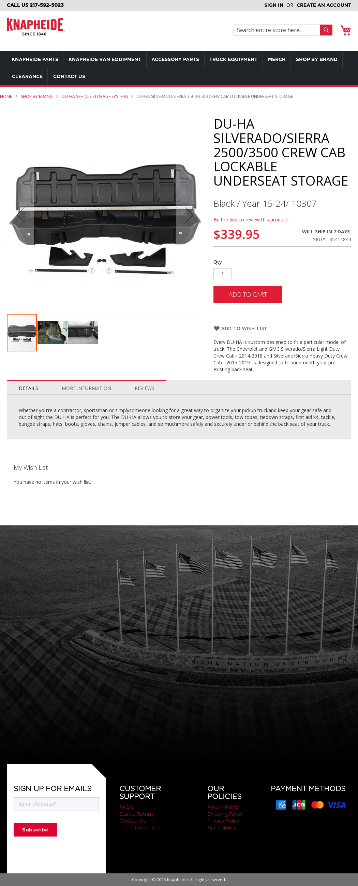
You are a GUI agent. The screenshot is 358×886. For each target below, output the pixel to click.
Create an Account (324, 5)
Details (28, 388)
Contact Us (132, 821)
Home (6, 96)
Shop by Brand (37, 96)
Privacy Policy (223, 821)
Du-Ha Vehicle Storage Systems (95, 96)
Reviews (144, 388)
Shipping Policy (225, 814)
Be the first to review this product (250, 219)
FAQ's (126, 807)
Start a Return (136, 814)
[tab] (28, 386)
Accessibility (221, 827)
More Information (86, 388)
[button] (53, 332)
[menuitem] (35, 59)
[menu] (179, 68)
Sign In (273, 5)
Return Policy (223, 807)
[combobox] (279, 30)
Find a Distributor (140, 827)
